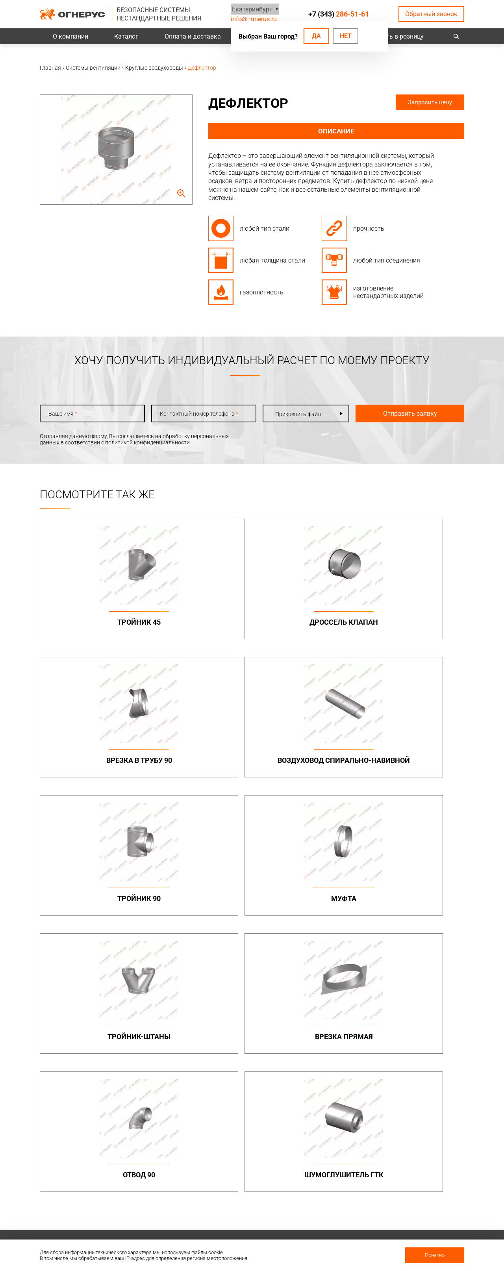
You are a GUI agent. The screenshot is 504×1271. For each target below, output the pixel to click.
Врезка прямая (414, 764)
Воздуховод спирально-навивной (413, 626)
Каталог (126, 36)
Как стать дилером (337, 1205)
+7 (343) (338, 14)
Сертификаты (330, 1185)
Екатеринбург (251, 9)
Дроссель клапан (198, 622)
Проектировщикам (255, 1174)
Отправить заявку (398, 413)
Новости (324, 1226)
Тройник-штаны (305, 764)
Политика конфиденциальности (81, 1189)
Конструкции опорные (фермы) (423, 1031)
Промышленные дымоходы (170, 1007)
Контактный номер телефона (191, 414)
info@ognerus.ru (254, 19)
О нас (319, 1174)
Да (316, 36)
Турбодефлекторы (254, 1089)
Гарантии (325, 1195)
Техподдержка (249, 1185)
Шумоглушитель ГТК (198, 907)
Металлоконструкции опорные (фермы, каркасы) (422, 1010)
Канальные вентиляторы (181, 1100)
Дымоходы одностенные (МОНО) (263, 1018)
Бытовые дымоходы (257, 1004)
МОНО (320, 1015)
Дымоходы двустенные (179, 1022)
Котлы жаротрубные (339, 1100)
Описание (336, 131)
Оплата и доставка (193, 36)
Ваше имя (62, 414)
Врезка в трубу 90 (306, 622)
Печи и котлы (330, 1089)
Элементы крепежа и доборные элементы (176, 1034)
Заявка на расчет (253, 1195)
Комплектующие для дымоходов (257, 1049)
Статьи (322, 1236)
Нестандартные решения (426, 1071)
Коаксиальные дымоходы (346, 1004)
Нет (346, 36)
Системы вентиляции (176, 1089)
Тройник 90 (90, 764)
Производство (413, 1174)
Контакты (407, 1164)
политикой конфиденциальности (147, 442)
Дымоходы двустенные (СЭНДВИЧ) (261, 1034)
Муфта (198, 764)
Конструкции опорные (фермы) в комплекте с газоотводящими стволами (423, 1053)
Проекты (160, 1174)
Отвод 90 (90, 907)
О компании (70, 36)
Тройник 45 (90, 622)
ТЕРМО (322, 1024)
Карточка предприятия (342, 1215)
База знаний (247, 1164)
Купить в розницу (398, 36)
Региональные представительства (419, 1188)
